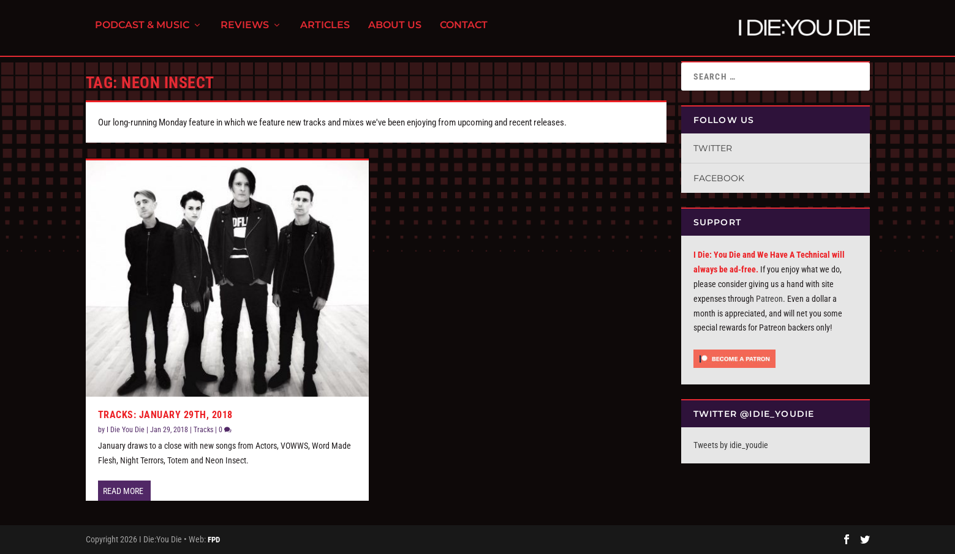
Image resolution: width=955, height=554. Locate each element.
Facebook (718, 178)
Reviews (245, 31)
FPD (214, 539)
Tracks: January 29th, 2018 (165, 415)
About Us (394, 31)
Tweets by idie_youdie (730, 445)
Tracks (203, 429)
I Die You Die (126, 429)
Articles (325, 31)
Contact (464, 31)
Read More (123, 491)
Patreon (769, 299)
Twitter (712, 148)
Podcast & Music (142, 31)
